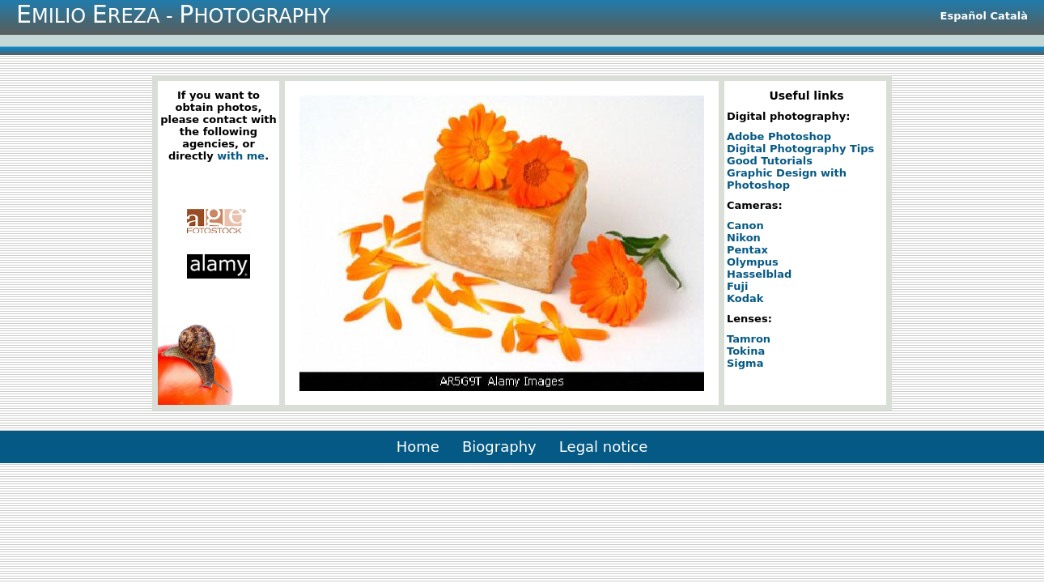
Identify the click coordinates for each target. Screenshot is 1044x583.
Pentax (747, 250)
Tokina (746, 351)
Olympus (753, 262)
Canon (745, 225)
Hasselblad (759, 274)
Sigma (745, 363)
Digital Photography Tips (800, 149)
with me (241, 156)
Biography (499, 446)
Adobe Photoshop (779, 136)
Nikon (744, 238)
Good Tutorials (770, 161)
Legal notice (603, 446)
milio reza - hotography (173, 14)
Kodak (745, 298)
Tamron (748, 339)
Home (418, 446)
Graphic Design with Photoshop (787, 179)
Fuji (737, 286)
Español (963, 16)
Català (1009, 16)
